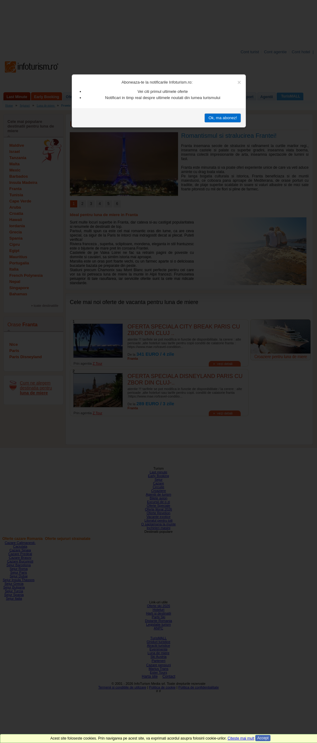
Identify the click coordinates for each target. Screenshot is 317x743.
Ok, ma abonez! (222, 117)
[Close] (239, 82)
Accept (263, 738)
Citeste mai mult (241, 738)
